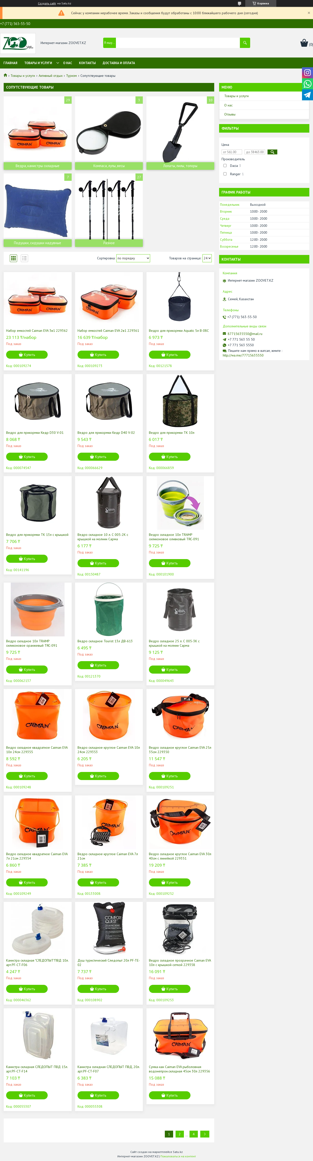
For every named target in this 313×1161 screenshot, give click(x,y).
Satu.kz (178, 1152)
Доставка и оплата (119, 63)
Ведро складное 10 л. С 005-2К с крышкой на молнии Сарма (103, 536)
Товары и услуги (38, 63)
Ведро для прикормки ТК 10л (171, 432)
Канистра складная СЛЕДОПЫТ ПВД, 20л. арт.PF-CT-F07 (109, 1069)
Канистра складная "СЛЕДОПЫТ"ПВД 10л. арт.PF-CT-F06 (37, 962)
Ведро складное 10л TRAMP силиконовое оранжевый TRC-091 (31, 643)
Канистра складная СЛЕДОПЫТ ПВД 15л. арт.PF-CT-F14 (37, 1069)
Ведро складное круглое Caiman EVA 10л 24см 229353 (109, 749)
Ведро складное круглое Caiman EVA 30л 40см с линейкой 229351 (180, 856)
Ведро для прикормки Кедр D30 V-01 (35, 432)
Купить (29, 354)
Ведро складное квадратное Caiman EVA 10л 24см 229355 (36, 749)
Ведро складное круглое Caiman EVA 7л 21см (108, 856)
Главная (10, 63)
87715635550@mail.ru (245, 334)
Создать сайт (47, 3)
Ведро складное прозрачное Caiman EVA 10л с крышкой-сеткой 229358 (180, 962)
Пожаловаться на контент (178, 1156)
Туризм (71, 75)
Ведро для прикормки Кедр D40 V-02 (106, 432)
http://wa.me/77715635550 (243, 355)
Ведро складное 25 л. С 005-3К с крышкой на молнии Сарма (174, 643)
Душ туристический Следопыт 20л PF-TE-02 (109, 962)
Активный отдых (51, 75)
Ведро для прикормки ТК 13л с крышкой (37, 534)
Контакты (87, 63)
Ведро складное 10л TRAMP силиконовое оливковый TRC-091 (174, 536)
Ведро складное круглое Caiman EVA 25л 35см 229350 (180, 749)
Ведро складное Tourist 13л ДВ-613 (105, 641)
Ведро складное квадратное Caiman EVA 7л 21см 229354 (36, 856)
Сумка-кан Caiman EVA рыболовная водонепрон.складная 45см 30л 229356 (179, 1069)
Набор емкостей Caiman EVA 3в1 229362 (37, 330)
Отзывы (229, 114)
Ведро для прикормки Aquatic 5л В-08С (179, 330)
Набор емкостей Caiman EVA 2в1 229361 (108, 330)
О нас (67, 63)
